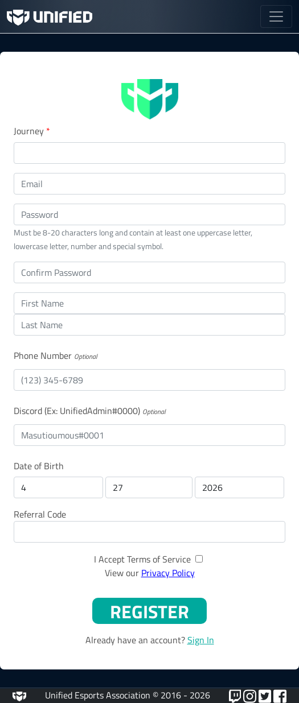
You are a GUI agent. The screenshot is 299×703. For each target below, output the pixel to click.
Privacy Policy (168, 572)
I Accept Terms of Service (142, 559)
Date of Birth (39, 466)
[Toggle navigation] (276, 16)
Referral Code (40, 514)
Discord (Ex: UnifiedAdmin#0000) (77, 410)
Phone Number (43, 355)
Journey (32, 131)
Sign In (200, 640)
